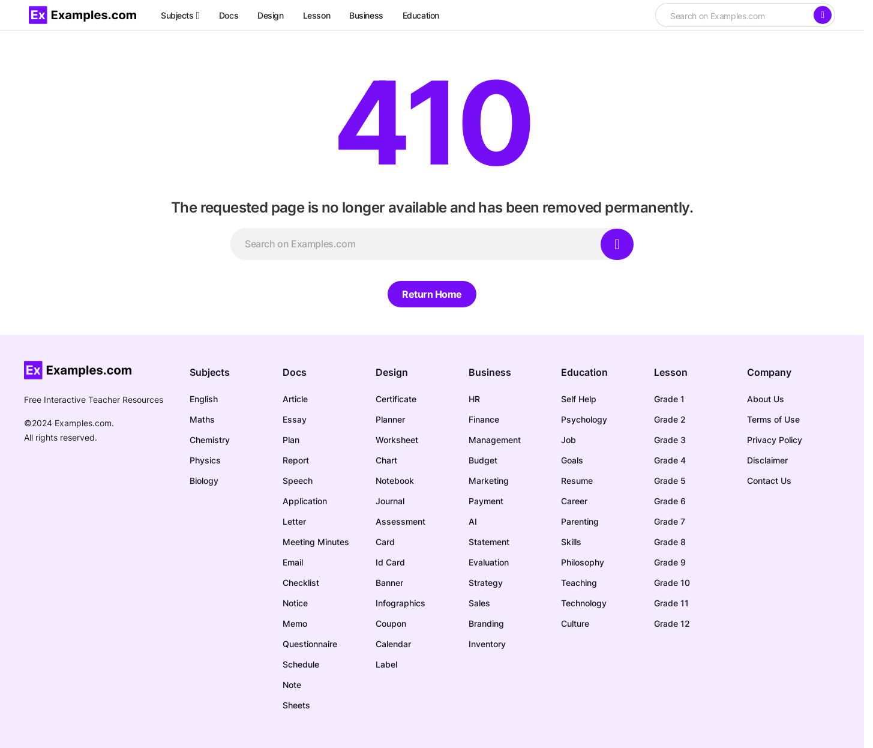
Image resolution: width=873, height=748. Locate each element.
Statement (489, 542)
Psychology (584, 419)
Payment (486, 501)
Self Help (578, 399)
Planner (390, 419)
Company (769, 372)
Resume (577, 480)
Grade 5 (670, 480)
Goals (572, 460)
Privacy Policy (774, 440)
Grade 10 (672, 583)
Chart (386, 460)
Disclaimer (767, 460)
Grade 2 (670, 419)
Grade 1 (669, 399)
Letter (294, 521)
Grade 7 (669, 521)
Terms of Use (773, 419)
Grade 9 (670, 562)
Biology (204, 480)
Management (495, 440)
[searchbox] (734, 16)
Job (568, 440)
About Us (765, 399)
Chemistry (210, 440)
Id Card (390, 562)
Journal (390, 501)
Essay (295, 419)
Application (305, 501)
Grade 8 (670, 542)
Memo (295, 623)
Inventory (487, 644)
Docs (295, 372)
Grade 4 (670, 460)
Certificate (396, 399)
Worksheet (397, 440)
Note (292, 685)
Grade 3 (670, 440)
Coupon (391, 623)
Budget (483, 460)
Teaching (579, 583)
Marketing (489, 480)
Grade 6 (670, 501)
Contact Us (769, 480)
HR (474, 399)
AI (473, 521)
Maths (202, 419)
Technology (584, 603)
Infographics (400, 603)
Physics (205, 460)
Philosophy (582, 562)
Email (293, 562)
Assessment (400, 521)
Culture (575, 623)
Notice (295, 603)
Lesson (671, 372)
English (204, 399)
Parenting (580, 521)
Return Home (432, 294)
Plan (291, 440)
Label (386, 664)
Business (490, 372)
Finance (484, 419)
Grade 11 (671, 603)
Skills (571, 542)
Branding (486, 623)
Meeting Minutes (316, 542)
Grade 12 (672, 623)
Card (385, 542)
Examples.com (83, 423)
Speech (298, 480)
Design (392, 372)
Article (295, 399)
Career (574, 501)
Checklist (301, 583)
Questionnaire (310, 644)
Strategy (486, 583)
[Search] (823, 15)
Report (296, 460)
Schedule (301, 664)
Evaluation (489, 562)
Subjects (210, 372)
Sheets (296, 705)
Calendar (393, 644)
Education (584, 372)
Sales (479, 603)
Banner (389, 583)
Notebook (395, 480)
